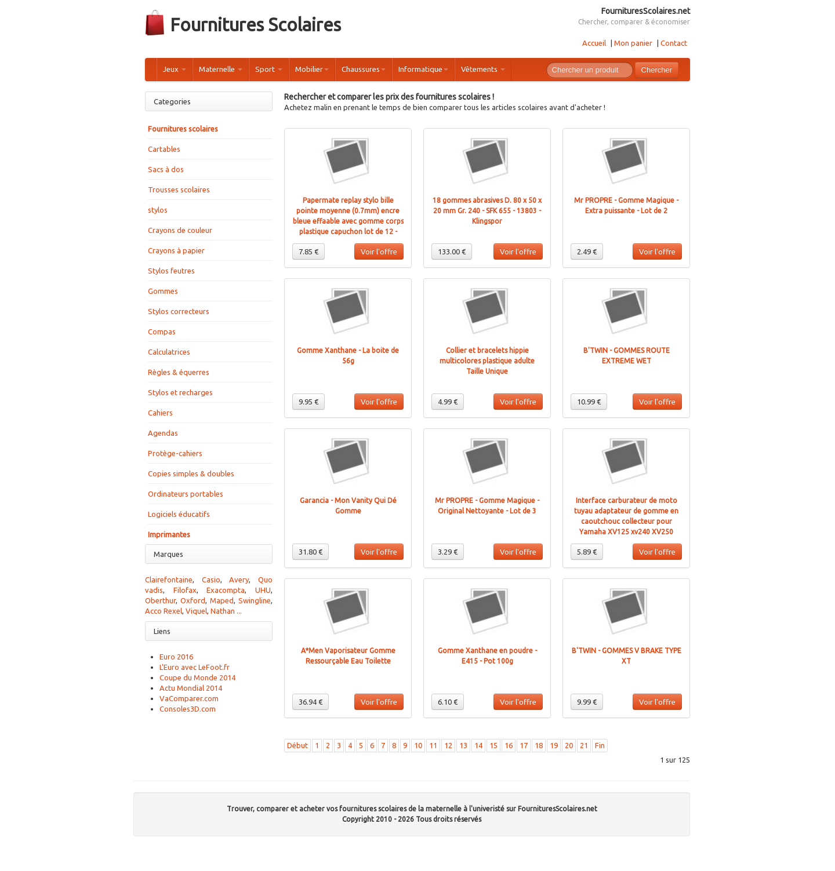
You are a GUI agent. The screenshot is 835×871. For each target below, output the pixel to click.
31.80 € (310, 552)
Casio (211, 579)
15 (493, 745)
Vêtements (483, 69)
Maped (222, 600)
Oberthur (160, 600)
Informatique (423, 69)
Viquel (196, 611)
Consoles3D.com (187, 709)
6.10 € (448, 702)
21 (584, 745)
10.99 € (589, 402)
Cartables (164, 149)
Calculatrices (169, 352)
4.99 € (448, 402)
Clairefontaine (169, 579)
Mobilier (312, 69)
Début (297, 745)
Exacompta (225, 590)
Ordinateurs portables (185, 494)
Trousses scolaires (179, 189)
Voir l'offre (379, 251)
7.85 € (308, 251)
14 (478, 745)
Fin (600, 745)
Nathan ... (226, 611)
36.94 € (310, 702)
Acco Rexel (163, 611)
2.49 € (587, 251)
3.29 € (448, 552)
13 (463, 745)
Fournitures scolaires (183, 129)
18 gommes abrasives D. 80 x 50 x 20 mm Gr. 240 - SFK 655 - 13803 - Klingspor (487, 210)
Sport (268, 69)
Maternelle (220, 69)
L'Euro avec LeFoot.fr (194, 667)
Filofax (185, 590)
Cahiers (160, 413)
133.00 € (452, 251)
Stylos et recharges (180, 392)
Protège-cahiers (175, 453)
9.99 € (587, 702)
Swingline (254, 600)
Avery (239, 579)
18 (539, 745)
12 (448, 745)
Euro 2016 (176, 657)
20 (569, 745)
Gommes (163, 291)
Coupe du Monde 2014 (197, 677)
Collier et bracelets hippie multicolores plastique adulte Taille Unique (487, 361)
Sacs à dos (166, 169)
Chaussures (364, 69)
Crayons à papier (176, 250)
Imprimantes (169, 534)
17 (524, 745)
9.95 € (308, 402)
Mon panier (633, 43)
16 (508, 745)
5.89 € (587, 552)
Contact (673, 43)
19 (554, 745)
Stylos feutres (171, 271)
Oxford (192, 600)
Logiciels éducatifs (179, 514)
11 (433, 745)
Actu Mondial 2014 (190, 688)
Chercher (656, 69)
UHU (263, 590)
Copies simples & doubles (191, 473)
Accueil (594, 43)
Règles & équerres (178, 372)
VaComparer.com (189, 698)
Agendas (163, 433)
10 (418, 745)
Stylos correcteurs (178, 311)
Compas (162, 331)
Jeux (174, 69)
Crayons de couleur (180, 230)
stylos (158, 210)
